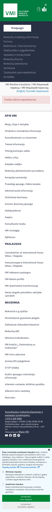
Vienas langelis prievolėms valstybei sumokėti (23, 294)
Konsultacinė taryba (15, 224)
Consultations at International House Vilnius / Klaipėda (24, 254)
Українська (42, 91)
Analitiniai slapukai (12, 484)
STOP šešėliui (12, 368)
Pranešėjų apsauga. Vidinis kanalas (23, 184)
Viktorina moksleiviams (17, 338)
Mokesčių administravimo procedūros (24, 171)
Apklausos (10, 237)
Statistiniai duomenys (16, 197)
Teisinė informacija (15, 144)
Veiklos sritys (11, 157)
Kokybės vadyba (13, 164)
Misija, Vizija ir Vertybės (17, 124)
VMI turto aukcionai (15, 354)
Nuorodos (10, 397)
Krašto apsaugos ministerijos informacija (20, 376)
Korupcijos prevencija (16, 177)
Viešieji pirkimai (13, 210)
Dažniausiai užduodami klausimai (22, 324)
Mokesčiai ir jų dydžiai (16, 311)
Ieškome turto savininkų (17, 391)
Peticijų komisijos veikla (17, 151)
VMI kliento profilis (14, 279)
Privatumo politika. (28, 467)
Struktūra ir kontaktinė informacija (23, 131)
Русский (30, 91)
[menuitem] (21, 37)
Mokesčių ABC (12, 331)
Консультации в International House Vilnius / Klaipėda (24, 264)
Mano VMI (24, 432)
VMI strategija (12, 230)
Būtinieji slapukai (12, 472)
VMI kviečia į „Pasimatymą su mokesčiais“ (20, 346)
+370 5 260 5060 (13, 418)
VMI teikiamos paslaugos (18, 272)
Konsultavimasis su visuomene (21, 137)
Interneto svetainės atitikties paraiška (24, 384)
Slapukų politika (9, 467)
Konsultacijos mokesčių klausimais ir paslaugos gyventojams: (24, 413)
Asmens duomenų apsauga (19, 204)
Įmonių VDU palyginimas (17, 361)
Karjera (8, 217)
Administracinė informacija (19, 191)
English (21, 91)
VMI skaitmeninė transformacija (21, 286)
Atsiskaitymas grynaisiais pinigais (22, 318)
